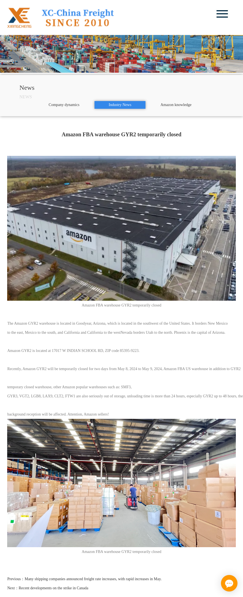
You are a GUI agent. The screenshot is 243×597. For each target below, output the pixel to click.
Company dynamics (64, 105)
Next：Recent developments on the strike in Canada (47, 588)
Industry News (120, 105)
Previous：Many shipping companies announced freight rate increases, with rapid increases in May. (84, 579)
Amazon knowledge (176, 105)
